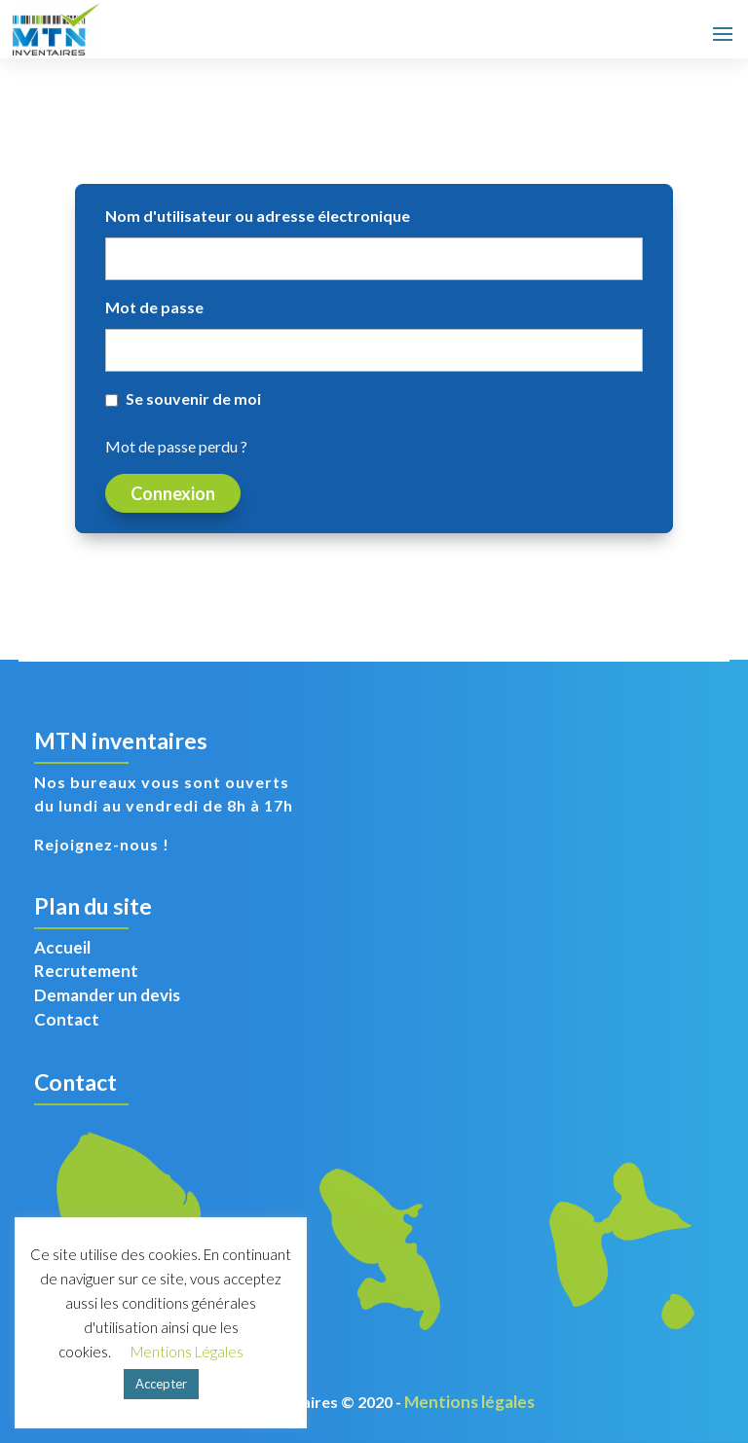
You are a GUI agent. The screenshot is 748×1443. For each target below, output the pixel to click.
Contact (66, 1019)
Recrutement (86, 970)
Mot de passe (154, 307)
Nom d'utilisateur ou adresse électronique (257, 215)
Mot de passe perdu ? (176, 446)
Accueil (62, 947)
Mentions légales (469, 1401)
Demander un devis (107, 995)
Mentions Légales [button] (187, 1351)
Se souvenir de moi (193, 398)
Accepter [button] (161, 1383)
